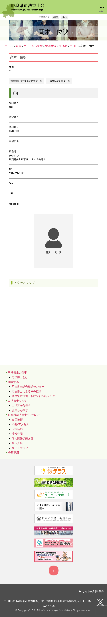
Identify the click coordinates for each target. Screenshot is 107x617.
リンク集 (17, 443)
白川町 (74, 46)
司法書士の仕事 (17, 372)
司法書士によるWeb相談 (26, 391)
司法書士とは (20, 377)
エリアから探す (33, 46)
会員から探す (20, 410)
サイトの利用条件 (93, 591)
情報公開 (17, 433)
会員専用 (13, 452)
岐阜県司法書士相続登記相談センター (35, 396)
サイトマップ (20, 448)
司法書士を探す (17, 400)
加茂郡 (63, 46)
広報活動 (17, 429)
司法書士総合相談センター (28, 386)
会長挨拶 (17, 419)
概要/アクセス (20, 424)
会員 (18, 46)
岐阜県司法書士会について (24, 414)
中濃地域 (50, 46)
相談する (13, 382)
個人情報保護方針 (22, 438)
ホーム (9, 46)
